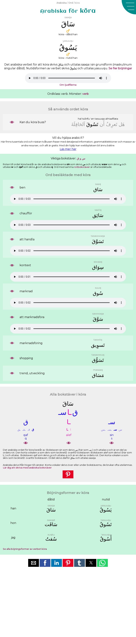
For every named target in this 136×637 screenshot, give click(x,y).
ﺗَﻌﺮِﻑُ (111, 124)
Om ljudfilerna (68, 84)
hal (79, 118)
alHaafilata (111, 118)
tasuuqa (100, 118)
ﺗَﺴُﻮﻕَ (92, 124)
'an (92, 118)
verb (85, 93)
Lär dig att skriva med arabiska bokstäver (27, 467)
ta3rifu (86, 118)
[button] (129, 7)
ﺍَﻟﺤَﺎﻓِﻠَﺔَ (78, 124)
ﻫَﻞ (122, 124)
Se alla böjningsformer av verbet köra (25, 549)
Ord (70, 2)
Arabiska (62, 2)
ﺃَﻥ (102, 124)
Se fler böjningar (120, 68)
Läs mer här (68, 149)
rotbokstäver (82, 167)
